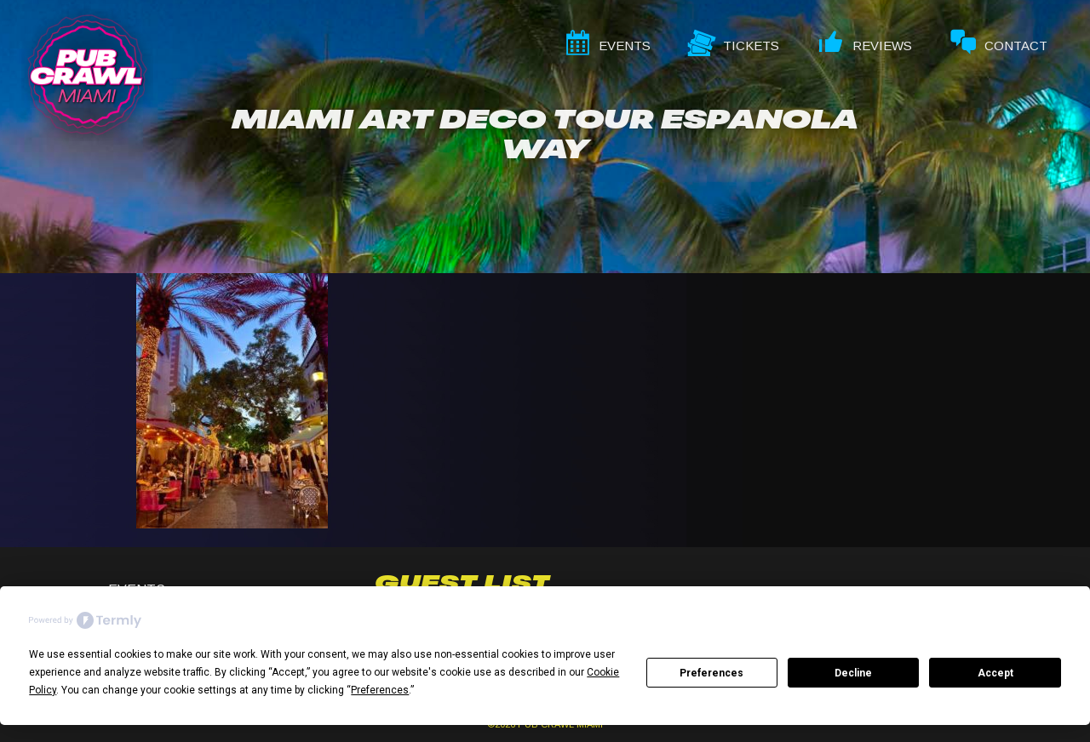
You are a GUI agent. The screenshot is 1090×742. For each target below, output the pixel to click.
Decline (853, 673)
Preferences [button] (380, 690)
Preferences (711, 673)
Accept (995, 673)
